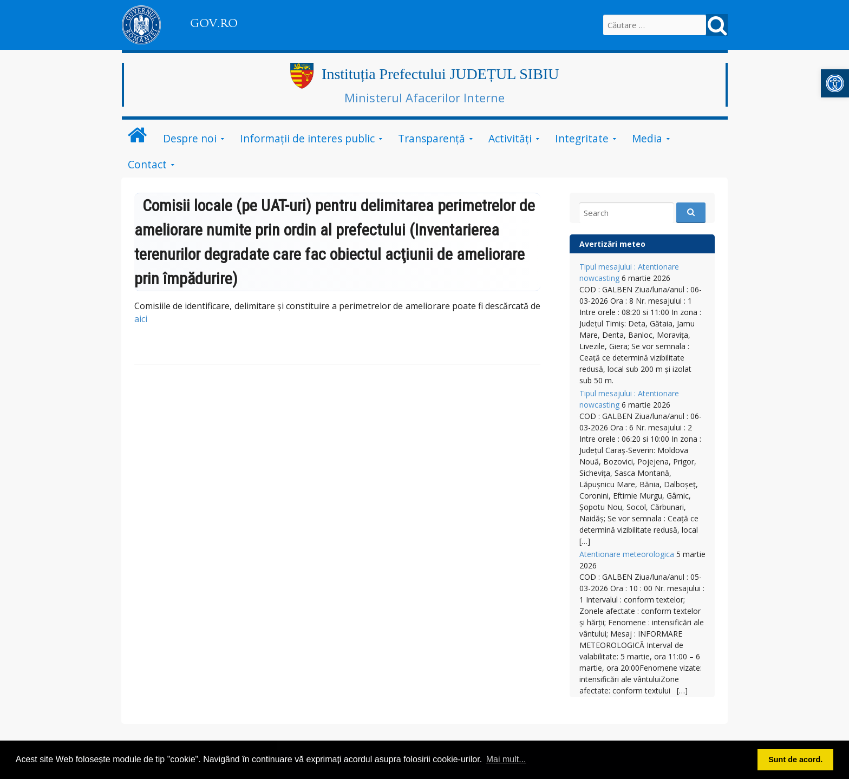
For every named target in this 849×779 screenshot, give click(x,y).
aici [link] (140, 319)
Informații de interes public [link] (307, 138)
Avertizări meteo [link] (612, 244)
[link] (835, 83)
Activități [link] (510, 138)
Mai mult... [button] (506, 759)
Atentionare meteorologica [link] (626, 554)
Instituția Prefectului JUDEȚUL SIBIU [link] (440, 74)
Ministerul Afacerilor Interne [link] (424, 97)
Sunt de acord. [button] (795, 759)
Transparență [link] (431, 138)
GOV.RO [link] (214, 23)
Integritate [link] (582, 138)
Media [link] (647, 138)
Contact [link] (147, 164)
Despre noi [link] (190, 138)
